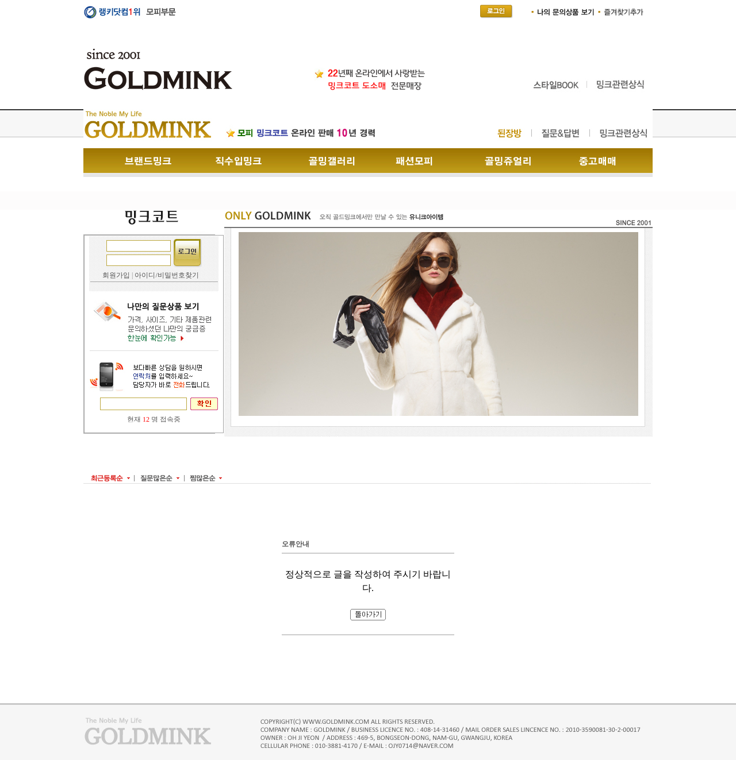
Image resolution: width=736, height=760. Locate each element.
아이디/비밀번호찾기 (166, 275)
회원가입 (116, 275)
